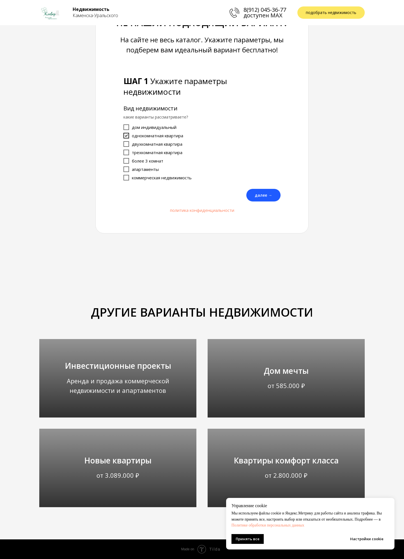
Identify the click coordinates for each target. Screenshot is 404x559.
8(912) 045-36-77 (265, 9)
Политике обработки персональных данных (267, 525)
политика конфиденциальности (202, 210)
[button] (331, 12)
